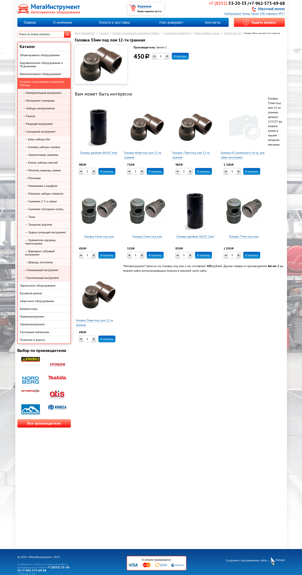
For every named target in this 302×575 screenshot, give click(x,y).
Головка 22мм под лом (147, 236)
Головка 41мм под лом (99, 236)
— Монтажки (33, 178)
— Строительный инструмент (41, 278)
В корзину (180, 56)
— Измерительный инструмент (42, 93)
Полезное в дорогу (32, 340)
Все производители (44, 423)
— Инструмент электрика (39, 100)
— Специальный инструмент (40, 270)
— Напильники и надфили (41, 186)
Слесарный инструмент (177, 33)
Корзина (144, 6)
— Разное (29, 116)
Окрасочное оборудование (38, 285)
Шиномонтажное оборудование (40, 74)
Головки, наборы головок (207, 33)
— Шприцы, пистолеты (39, 262)
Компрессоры (28, 309)
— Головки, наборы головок (42, 147)
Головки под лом (232, 33)
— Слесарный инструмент (39, 131)
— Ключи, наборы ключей (41, 162)
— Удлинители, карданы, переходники (40, 241)
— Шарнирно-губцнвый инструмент (40, 252)
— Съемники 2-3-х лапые (41, 201)
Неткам (280, 560)
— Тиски (30, 217)
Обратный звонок (271, 8)
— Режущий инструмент (38, 124)
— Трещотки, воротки (38, 224)
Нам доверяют (171, 22)
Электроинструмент (32, 324)
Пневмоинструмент (32, 316)
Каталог (103, 33)
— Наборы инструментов (39, 108)
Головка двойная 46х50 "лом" (99, 153)
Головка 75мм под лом (244, 236)
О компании (62, 22)
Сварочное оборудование (37, 301)
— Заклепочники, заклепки (41, 155)
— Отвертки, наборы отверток (44, 193)
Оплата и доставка (114, 22)
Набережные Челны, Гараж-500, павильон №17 (254, 14)
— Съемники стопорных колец (44, 209)
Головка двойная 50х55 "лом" (195, 236)
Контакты (212, 22)
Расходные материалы (34, 332)
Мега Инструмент (85, 33)
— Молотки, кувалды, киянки (43, 170)
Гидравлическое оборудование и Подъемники (41, 64)
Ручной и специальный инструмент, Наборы (136, 33)
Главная (30, 22)
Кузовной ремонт (31, 293)
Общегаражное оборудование (40, 55)
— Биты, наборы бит (37, 139)
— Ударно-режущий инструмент (45, 232)
